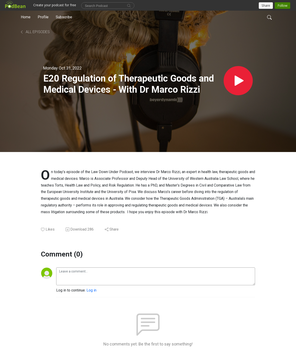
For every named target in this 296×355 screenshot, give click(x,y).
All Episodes (35, 32)
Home (26, 17)
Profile (43, 17)
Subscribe (64, 17)
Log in (91, 290)
